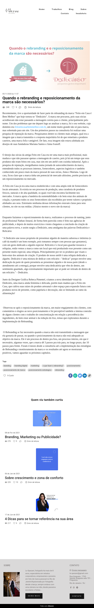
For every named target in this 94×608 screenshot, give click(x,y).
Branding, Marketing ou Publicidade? (33, 437)
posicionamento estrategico (40, 370)
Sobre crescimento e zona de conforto (34, 478)
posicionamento (73, 366)
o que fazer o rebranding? (53, 366)
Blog (71, 9)
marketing (35, 366)
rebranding (59, 370)
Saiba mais (34, 596)
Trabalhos (57, 9)
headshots (81, 13)
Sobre (84, 9)
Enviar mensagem (79, 570)
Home (42, 9)
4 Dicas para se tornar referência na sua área (39, 519)
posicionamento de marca (14, 370)
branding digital (20, 366)
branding (7, 366)
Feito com (47, 606)
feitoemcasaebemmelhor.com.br (30, 127)
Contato (65, 13)
